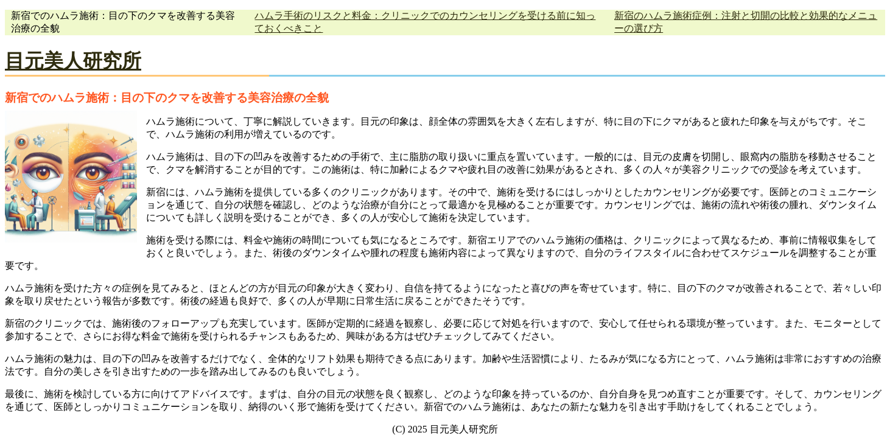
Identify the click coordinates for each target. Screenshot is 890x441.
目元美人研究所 (73, 61)
